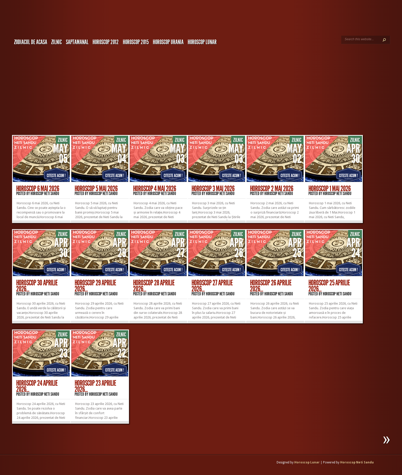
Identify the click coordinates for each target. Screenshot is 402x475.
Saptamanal (77, 42)
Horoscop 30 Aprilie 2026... (36, 286)
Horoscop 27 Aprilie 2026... (212, 286)
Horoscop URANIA (168, 42)
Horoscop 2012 (106, 42)
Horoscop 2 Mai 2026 (271, 188)
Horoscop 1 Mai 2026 (329, 188)
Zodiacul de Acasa (30, 42)
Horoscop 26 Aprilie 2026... (270, 286)
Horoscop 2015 (136, 42)
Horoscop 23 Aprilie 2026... (95, 386)
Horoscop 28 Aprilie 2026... (153, 286)
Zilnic (56, 42)
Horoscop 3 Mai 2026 (213, 188)
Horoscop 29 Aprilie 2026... (95, 286)
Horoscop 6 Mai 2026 (37, 188)
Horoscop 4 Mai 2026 (154, 188)
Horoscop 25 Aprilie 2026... (329, 286)
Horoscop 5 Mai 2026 (96, 188)
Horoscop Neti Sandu (45, 193)
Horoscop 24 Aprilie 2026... (36, 386)
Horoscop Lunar (307, 462)
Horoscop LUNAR (202, 42)
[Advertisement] (207, 86)
